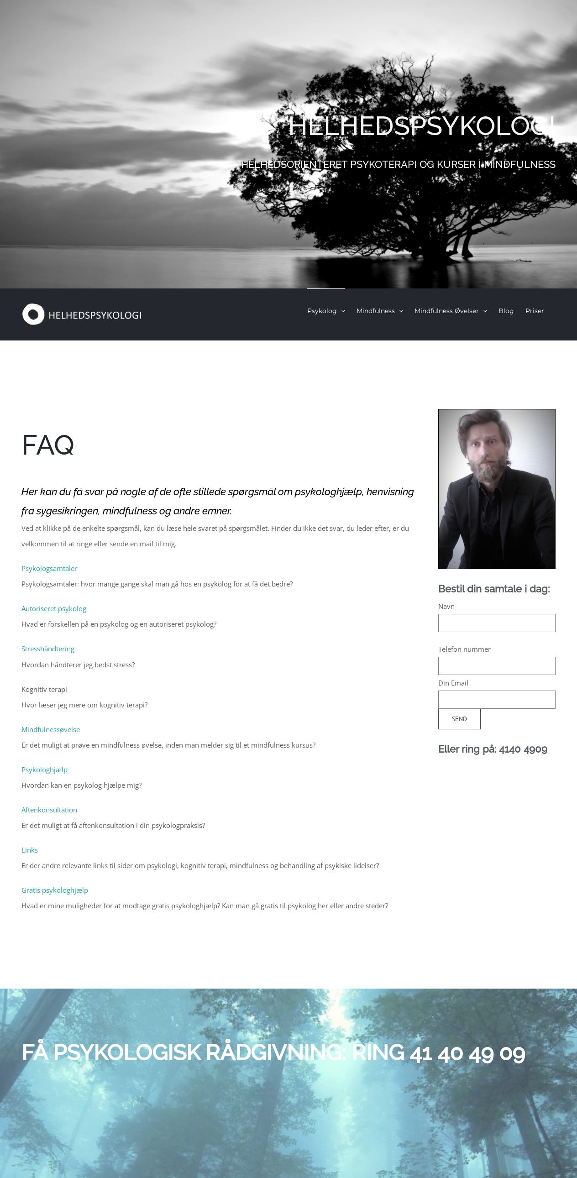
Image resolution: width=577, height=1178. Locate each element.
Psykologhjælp (44, 769)
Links (29, 849)
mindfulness (130, 511)
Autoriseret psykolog (53, 608)
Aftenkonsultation (49, 809)
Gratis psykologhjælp (54, 890)
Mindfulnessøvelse (50, 729)
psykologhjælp (328, 491)
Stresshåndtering (47, 648)
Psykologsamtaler (49, 568)
